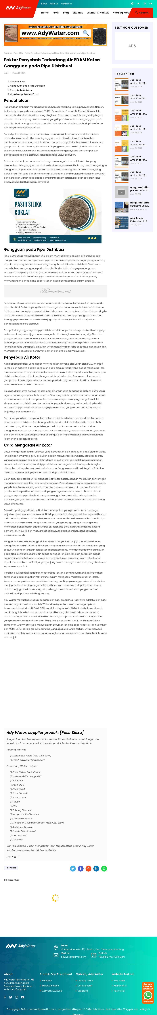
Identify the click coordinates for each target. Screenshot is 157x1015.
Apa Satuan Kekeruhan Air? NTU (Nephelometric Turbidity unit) (139, 220)
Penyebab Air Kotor (21, 90)
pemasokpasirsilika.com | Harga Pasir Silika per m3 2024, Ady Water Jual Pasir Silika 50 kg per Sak (83, 1009)
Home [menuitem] (45, 12)
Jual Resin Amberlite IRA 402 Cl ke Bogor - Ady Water (139, 173)
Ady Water (119, 980)
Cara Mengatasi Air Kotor (24, 94)
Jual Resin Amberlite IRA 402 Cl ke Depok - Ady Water (139, 158)
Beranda (8, 53)
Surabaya (83, 990)
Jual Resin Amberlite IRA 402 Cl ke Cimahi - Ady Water (139, 143)
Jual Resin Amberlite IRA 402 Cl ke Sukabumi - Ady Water (139, 97)
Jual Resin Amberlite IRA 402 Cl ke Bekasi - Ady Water (139, 127)
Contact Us (66, 3)
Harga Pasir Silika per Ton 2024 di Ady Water (139, 189)
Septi (6, 73)
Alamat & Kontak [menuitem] (98, 12)
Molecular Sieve (50, 985)
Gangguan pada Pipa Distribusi (27, 85)
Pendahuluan (17, 81)
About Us (54, 3)
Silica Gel (47, 980)
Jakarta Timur (85, 980)
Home (44, 3)
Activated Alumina (52, 990)
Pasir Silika (18, 53)
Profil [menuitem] (56, 12)
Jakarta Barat (85, 985)
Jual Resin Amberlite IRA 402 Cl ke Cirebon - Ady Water (138, 112)
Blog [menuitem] (66, 12)
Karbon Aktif (120, 985)
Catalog (11, 856)
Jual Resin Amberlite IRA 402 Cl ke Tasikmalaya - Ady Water (138, 81)
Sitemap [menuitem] (78, 12)
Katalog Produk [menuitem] (122, 12)
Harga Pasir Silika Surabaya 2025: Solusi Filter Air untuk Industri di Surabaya (139, 204)
